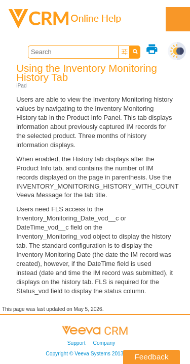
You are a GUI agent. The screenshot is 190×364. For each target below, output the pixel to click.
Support (76, 343)
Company (104, 343)
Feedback (151, 356)
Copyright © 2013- (91, 353)
